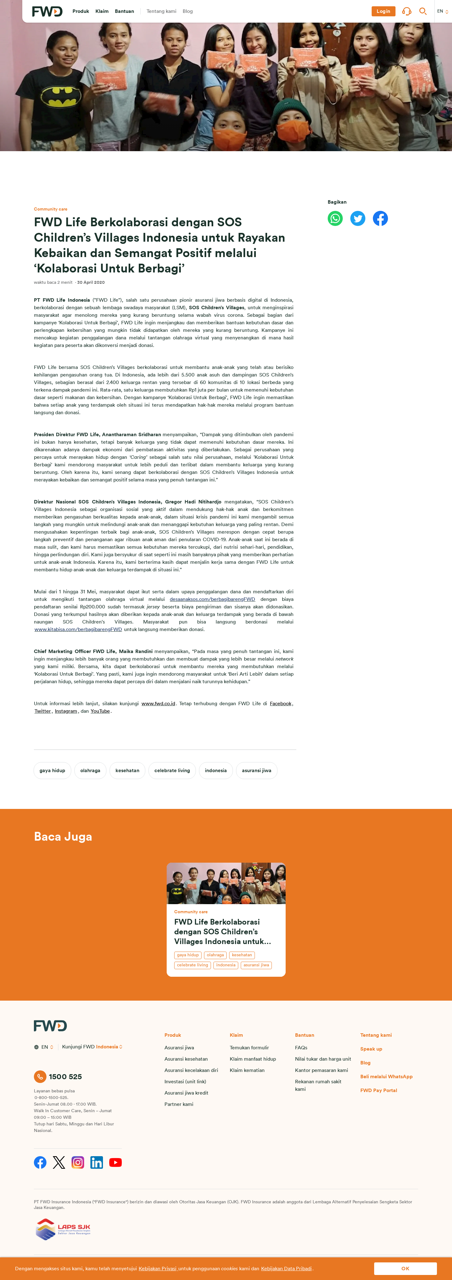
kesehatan (127, 770)
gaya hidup (52, 770)
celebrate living (172, 770)
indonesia (216, 770)
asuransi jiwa (257, 770)
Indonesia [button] (107, 1046)
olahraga (90, 770)
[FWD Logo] (47, 11)
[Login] (384, 11)
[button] (81, 11)
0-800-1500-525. (51, 1098)
